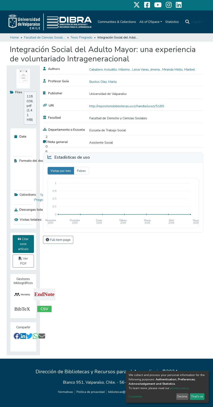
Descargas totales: (30, 209)
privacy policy (179, 388)
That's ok (197, 396)
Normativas (65, 392)
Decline (182, 396)
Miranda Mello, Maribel (178, 69)
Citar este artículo (23, 244)
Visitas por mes (61, 171)
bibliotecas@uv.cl (119, 392)
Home (14, 37)
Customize (135, 396)
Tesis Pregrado (81, 37)
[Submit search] (187, 21)
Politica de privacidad (91, 392)
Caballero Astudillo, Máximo (110, 69)
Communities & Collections (117, 22)
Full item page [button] (58, 240)
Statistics (172, 22)
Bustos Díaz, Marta (103, 82)
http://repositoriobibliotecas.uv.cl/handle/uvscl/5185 (126, 106)
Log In (195, 22)
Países (81, 171)
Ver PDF (23, 261)
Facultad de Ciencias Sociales (45, 37)
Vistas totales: (28, 219)
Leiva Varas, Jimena (146, 69)
